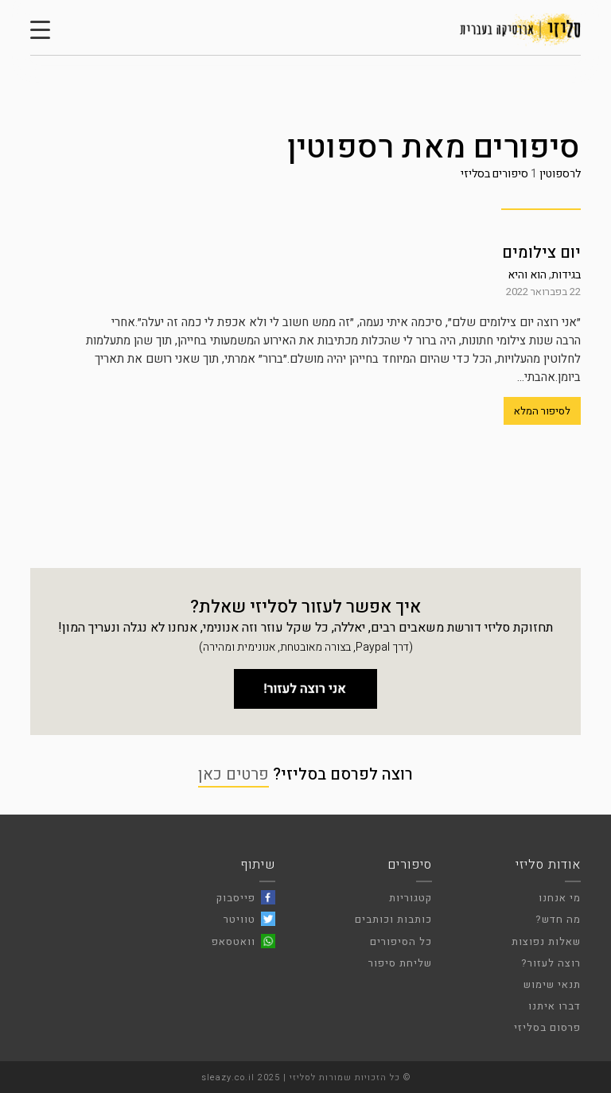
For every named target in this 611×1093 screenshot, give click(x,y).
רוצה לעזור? (551, 962)
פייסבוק (235, 897)
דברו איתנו (554, 1005)
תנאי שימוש (552, 984)
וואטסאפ (233, 941)
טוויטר (239, 919)
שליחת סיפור (400, 962)
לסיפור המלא (542, 410)
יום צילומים (541, 252)
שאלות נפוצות (546, 941)
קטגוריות (410, 897)
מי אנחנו (560, 897)
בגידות (566, 274)
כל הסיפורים (401, 941)
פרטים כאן (233, 774)
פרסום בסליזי (547, 1027)
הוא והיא (527, 274)
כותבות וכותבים (393, 919)
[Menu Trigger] (40, 29)
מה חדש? (558, 919)
